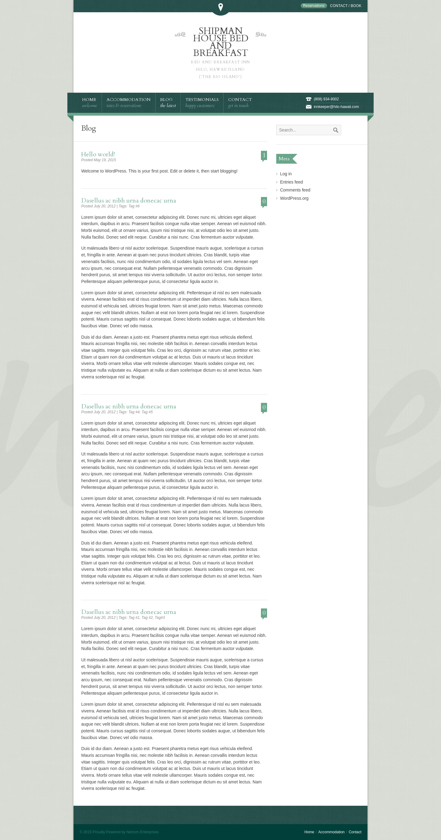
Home (309, 832)
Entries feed (291, 182)
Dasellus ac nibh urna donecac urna (128, 200)
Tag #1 (133, 617)
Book (356, 6)
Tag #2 (147, 617)
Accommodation (331, 832)
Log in (286, 173)
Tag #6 (133, 206)
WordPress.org (294, 198)
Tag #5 (147, 412)
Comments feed (295, 190)
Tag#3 (160, 617)
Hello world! (98, 154)
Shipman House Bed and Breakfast (220, 52)
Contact (339, 6)
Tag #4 (133, 412)
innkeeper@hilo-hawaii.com (336, 107)
